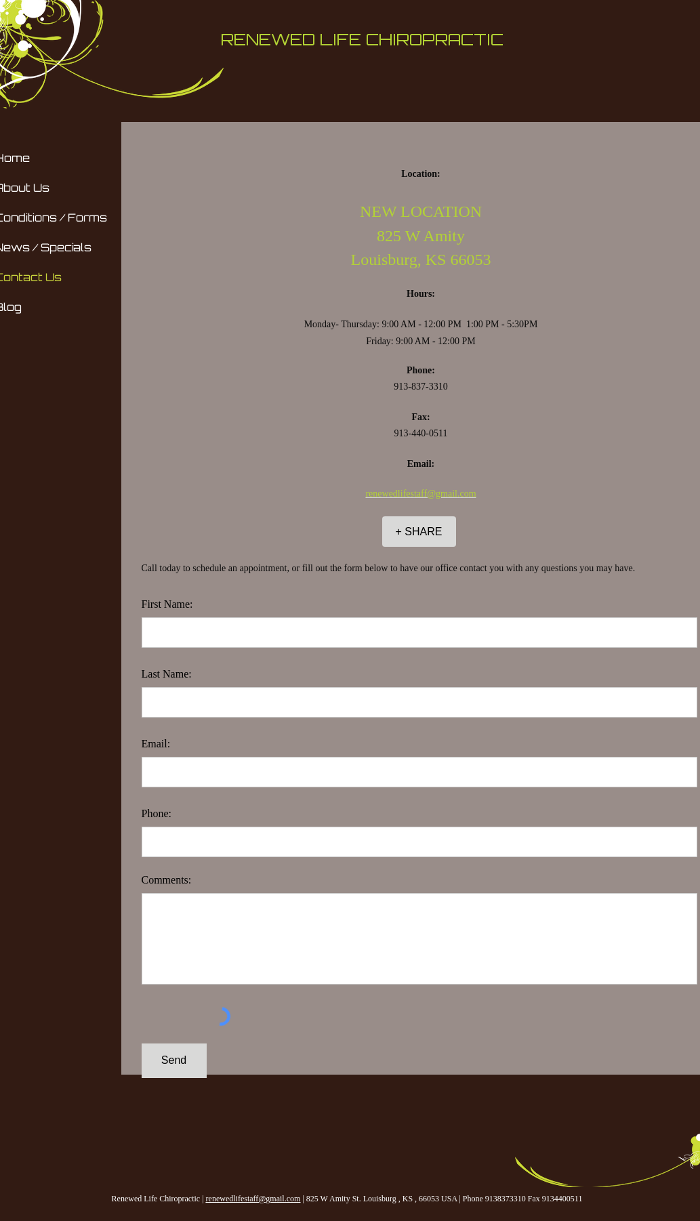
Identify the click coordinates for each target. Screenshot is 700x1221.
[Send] (174, 1060)
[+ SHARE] (419, 531)
